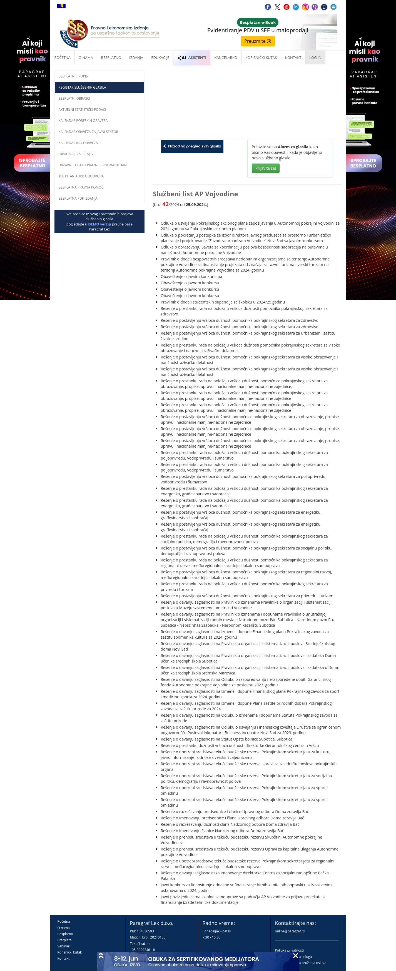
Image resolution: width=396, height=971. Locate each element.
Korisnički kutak (70, 952)
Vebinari (64, 946)
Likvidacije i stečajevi (77, 154)
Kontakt (63, 958)
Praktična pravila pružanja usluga (301, 962)
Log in (315, 57)
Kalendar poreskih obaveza (83, 120)
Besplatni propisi (74, 76)
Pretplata (65, 940)
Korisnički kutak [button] (261, 57)
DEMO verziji (99, 224)
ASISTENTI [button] (191, 57)
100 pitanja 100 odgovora (81, 176)
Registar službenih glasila (82, 87)
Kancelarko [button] (225, 57)
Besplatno (111, 57)
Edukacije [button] (160, 57)
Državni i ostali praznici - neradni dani (93, 165)
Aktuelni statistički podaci (82, 109)
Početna (62, 57)
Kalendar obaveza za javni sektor (88, 131)
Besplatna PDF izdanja (78, 198)
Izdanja (136, 57)
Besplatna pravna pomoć (81, 187)
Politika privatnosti (289, 950)
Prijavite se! (265, 168)
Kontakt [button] (293, 57)
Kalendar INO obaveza (78, 142)
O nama (86, 57)
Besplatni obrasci (74, 98)
